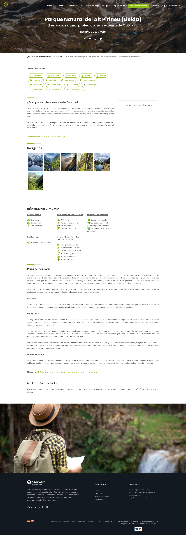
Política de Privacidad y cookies (84, 522)
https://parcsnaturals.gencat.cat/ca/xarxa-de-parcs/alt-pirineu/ (68, 372)
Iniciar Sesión (173, 6)
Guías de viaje (92, 6)
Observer (51, 5)
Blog (114, 6)
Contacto (122, 6)
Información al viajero (76, 56)
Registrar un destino (138, 6)
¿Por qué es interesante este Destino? (45, 56)
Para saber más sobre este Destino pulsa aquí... (46, 137)
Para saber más (108, 56)
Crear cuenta (157, 6)
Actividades (72, 6)
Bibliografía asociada (129, 56)
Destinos (61, 6)
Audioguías (106, 6)
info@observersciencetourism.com (140, 498)
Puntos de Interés (102, 496)
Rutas (81, 6)
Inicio (97, 490)
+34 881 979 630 (134, 495)
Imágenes (94, 56)
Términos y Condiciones (59, 522)
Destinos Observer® (93, 31)
